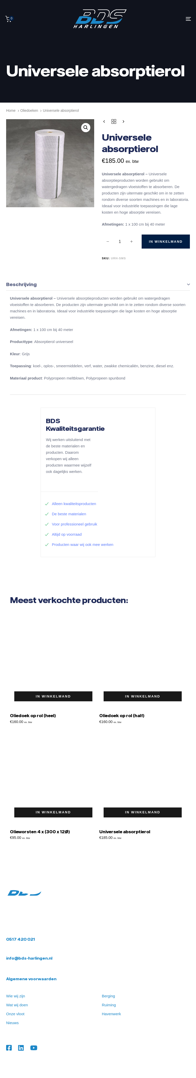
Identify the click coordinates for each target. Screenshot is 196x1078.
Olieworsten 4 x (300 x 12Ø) (40, 831)
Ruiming (109, 1005)
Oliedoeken (29, 111)
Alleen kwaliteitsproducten (70, 503)
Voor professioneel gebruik (71, 524)
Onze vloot (15, 1014)
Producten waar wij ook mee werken (79, 544)
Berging (108, 996)
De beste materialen (65, 514)
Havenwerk (111, 1014)
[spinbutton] (120, 241)
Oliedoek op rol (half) (121, 715)
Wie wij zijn (15, 996)
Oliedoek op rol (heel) (33, 715)
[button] (85, 127)
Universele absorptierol (124, 831)
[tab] (98, 284)
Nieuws (12, 1023)
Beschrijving (21, 284)
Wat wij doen (17, 1005)
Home (11, 111)
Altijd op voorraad (63, 534)
